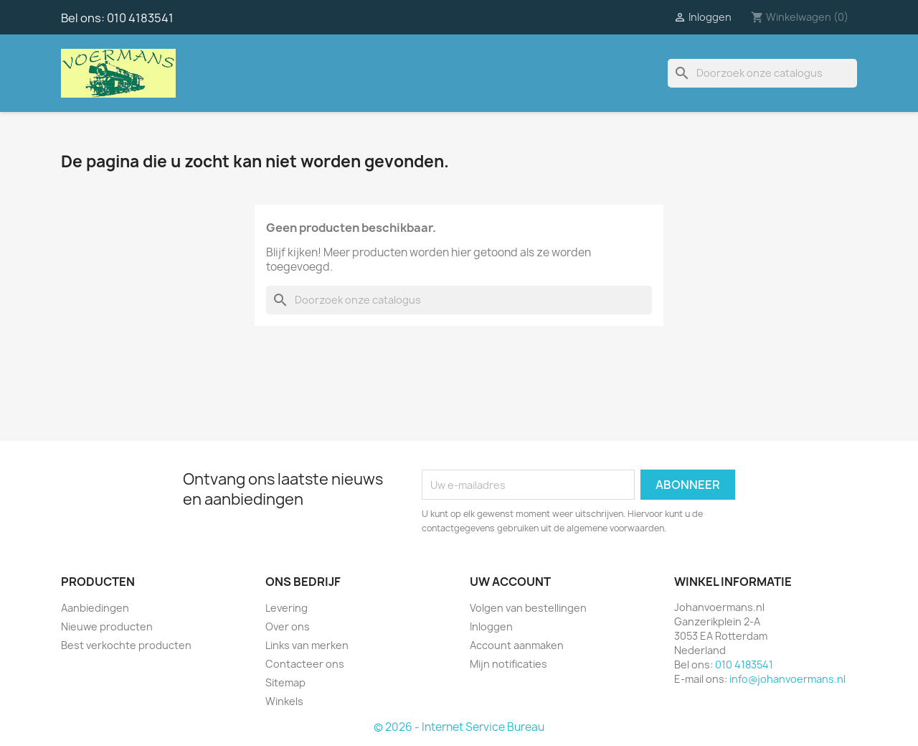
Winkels (284, 701)
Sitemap (285, 682)
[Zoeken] (762, 73)
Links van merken (307, 645)
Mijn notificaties (508, 664)
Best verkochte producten (126, 645)
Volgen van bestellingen (528, 608)
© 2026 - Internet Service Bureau (459, 727)
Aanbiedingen (95, 608)
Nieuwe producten (107, 626)
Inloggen (491, 626)
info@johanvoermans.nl (787, 679)
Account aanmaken (517, 645)
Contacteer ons (304, 664)
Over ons (287, 626)
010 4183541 (140, 18)
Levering (286, 608)
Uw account (510, 581)
